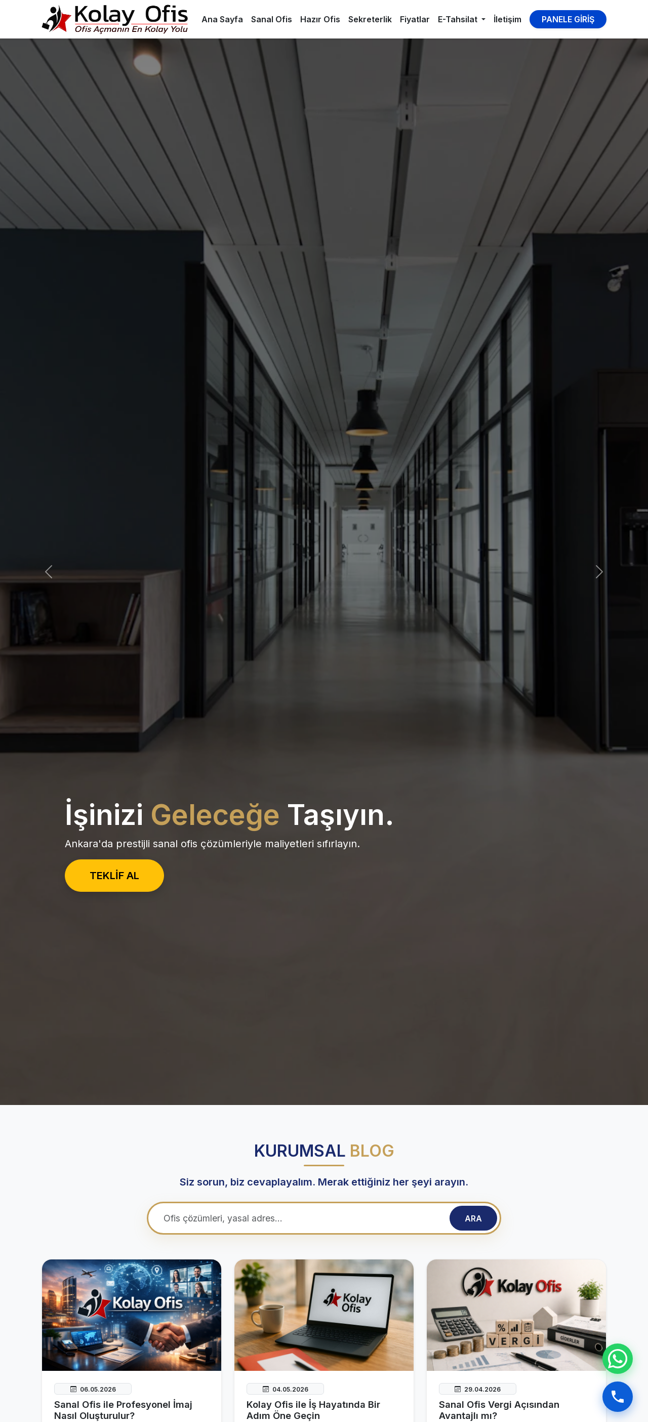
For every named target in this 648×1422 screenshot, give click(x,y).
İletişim (507, 19)
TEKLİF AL (114, 876)
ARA (473, 1218)
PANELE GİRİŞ (568, 19)
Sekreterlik (370, 19)
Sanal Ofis (271, 19)
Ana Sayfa (222, 19)
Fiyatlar (415, 19)
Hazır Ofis (320, 19)
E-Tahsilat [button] (458, 19)
